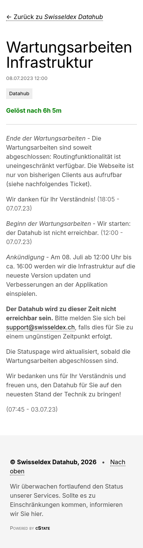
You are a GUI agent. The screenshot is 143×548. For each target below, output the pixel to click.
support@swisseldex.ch (40, 327)
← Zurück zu (54, 17)
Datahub (19, 93)
